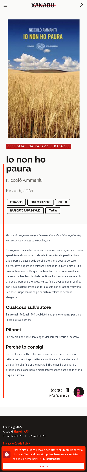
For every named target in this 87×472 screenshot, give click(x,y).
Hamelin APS (21, 431)
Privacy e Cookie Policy (16, 443)
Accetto (43, 466)
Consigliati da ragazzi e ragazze (38, 146)
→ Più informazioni (49, 458)
